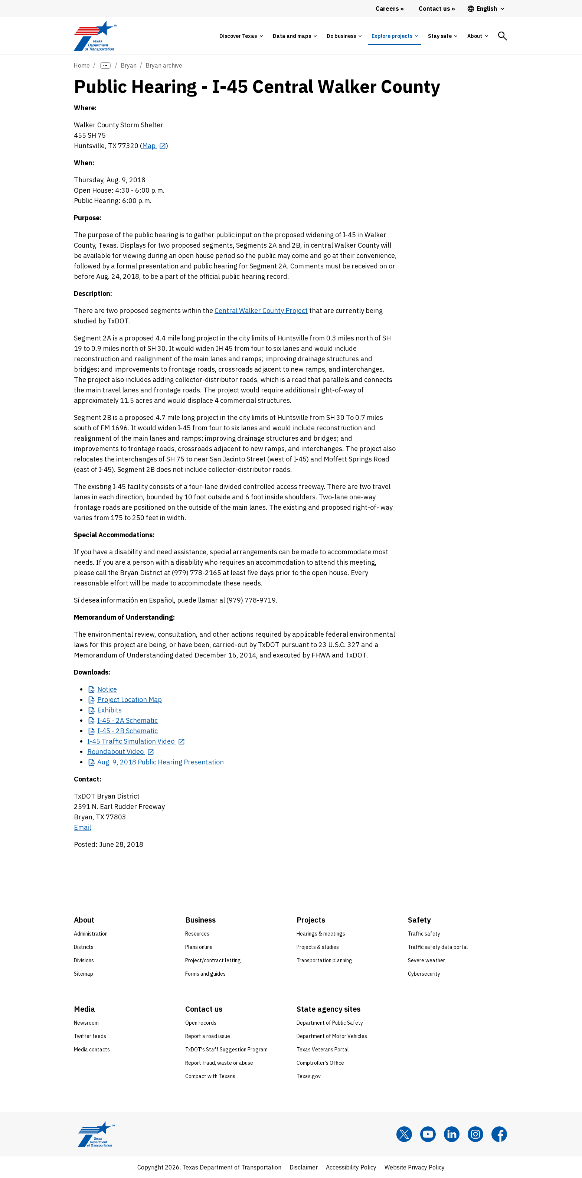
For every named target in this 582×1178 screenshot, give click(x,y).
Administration (91, 933)
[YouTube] (428, 1134)
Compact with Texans (210, 1076)
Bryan (129, 65)
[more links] (105, 65)
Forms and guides (205, 973)
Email (82, 827)
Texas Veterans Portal (323, 1049)
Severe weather (426, 960)
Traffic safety (424, 933)
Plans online (199, 947)
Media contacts (92, 1049)
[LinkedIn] (452, 1134)
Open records (200, 1022)
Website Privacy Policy (415, 1167)
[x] (404, 1134)
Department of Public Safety (330, 1022)
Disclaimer (304, 1167)
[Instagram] (475, 1134)
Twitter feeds (90, 1036)
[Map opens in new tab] (154, 145)
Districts (84, 947)
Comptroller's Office (320, 1063)
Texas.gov (309, 1076)
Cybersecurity (424, 973)
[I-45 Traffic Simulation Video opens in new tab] (136, 741)
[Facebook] (499, 1134)
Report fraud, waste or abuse (219, 1063)
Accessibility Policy (351, 1167)
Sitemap (83, 973)
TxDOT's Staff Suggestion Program (226, 1049)
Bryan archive (164, 65)
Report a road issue (207, 1036)
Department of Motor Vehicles (332, 1036)
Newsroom (86, 1022)
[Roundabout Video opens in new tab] (120, 751)
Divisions (84, 960)
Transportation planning (324, 960)
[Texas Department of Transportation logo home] (95, 36)
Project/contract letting (213, 960)
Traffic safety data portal (438, 947)
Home (81, 65)
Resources (197, 933)
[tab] (241, 36)
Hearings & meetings (321, 933)
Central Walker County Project (261, 310)
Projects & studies (318, 947)
